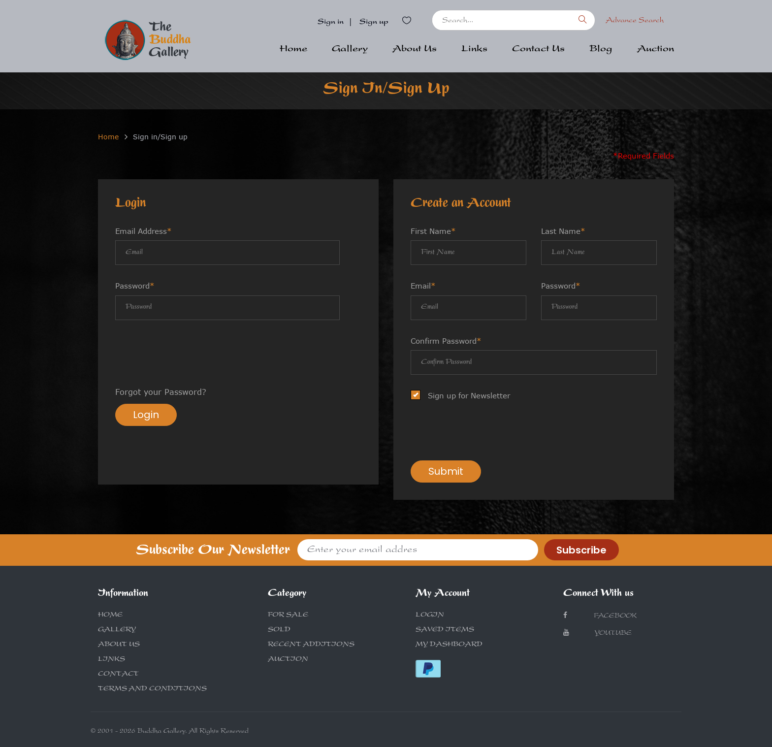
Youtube (597, 633)
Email (423, 285)
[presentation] (190, 354)
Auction (655, 50)
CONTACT (118, 674)
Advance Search (635, 21)
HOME (110, 615)
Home (293, 50)
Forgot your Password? (160, 392)
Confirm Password (446, 340)
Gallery (350, 50)
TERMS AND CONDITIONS (152, 689)
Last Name (563, 231)
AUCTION (288, 659)
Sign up (373, 23)
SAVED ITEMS (445, 630)
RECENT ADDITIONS (311, 645)
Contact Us (538, 50)
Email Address (143, 231)
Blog (600, 50)
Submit (445, 471)
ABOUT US (119, 645)
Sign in (331, 23)
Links (474, 50)
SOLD (279, 630)
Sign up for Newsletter (463, 395)
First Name (433, 231)
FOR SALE (288, 615)
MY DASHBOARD (449, 645)
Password (135, 285)
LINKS (111, 659)
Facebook (600, 616)
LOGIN (430, 615)
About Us (414, 50)
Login (146, 415)
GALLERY (117, 630)
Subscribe (581, 550)
